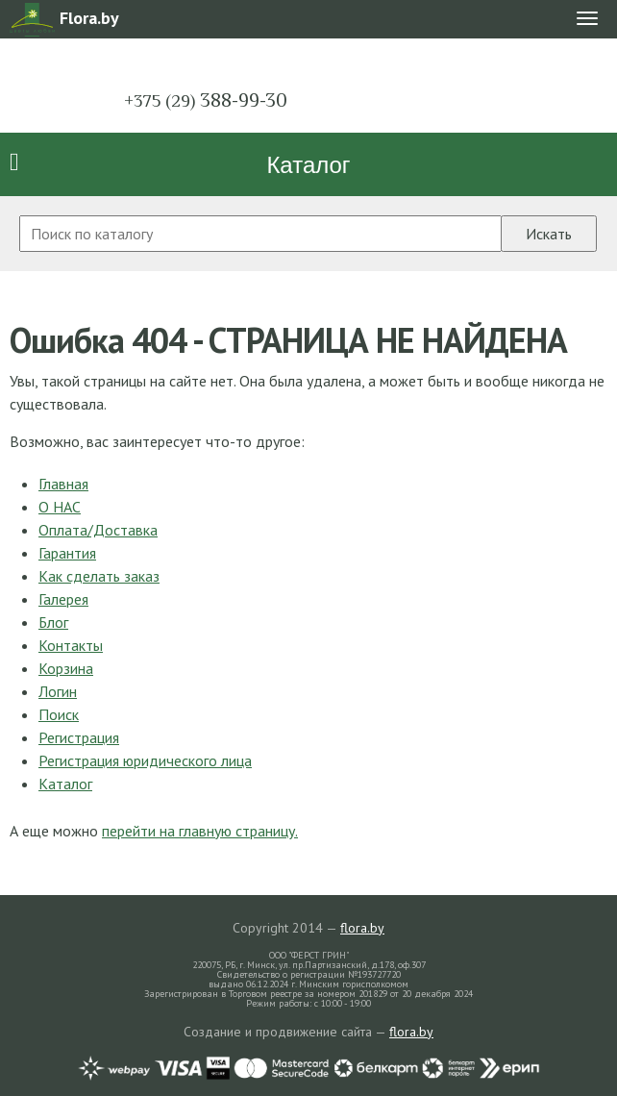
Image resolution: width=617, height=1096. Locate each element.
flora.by (362, 927)
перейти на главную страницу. (200, 830)
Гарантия (67, 552)
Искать (549, 233)
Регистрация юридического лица (145, 760)
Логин (57, 691)
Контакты (70, 645)
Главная (63, 483)
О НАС (59, 506)
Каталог (308, 165)
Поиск (58, 714)
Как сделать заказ (99, 575)
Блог (53, 622)
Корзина (65, 668)
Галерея (63, 599)
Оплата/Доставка (98, 529)
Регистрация (78, 737)
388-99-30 (205, 100)
